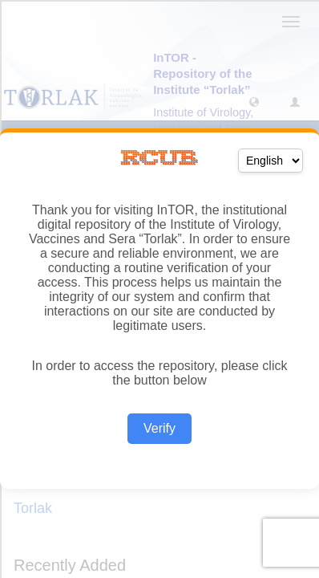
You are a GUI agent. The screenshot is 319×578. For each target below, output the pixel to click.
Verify (159, 428)
